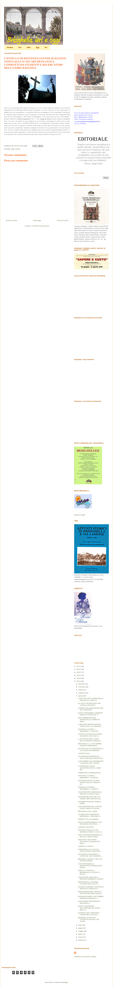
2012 (78, 681)
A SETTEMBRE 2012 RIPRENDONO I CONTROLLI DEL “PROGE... (90, 762)
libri (19, 47)
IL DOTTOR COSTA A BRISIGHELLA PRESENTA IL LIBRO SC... (90, 699)
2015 (78, 672)
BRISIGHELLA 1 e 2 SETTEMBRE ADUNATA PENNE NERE (89, 745)
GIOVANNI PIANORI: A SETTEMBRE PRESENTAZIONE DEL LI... (90, 897)
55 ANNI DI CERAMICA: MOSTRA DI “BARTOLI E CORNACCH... (90, 888)
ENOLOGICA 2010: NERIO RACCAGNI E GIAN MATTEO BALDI (89, 841)
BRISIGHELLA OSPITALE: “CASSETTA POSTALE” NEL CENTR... (88, 919)
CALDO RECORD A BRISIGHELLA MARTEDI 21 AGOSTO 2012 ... (90, 793)
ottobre (81, 690)
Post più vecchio (62, 220)
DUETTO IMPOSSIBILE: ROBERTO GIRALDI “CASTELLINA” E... (90, 714)
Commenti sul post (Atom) (40, 226)
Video (29, 47)
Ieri (46, 47)
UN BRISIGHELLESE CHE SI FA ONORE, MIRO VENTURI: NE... (90, 798)
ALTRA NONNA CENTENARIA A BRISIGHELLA (89, 902)
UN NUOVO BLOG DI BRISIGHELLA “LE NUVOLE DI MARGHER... (90, 749)
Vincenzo (10, 47)
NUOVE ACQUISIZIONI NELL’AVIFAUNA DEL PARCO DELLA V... (89, 908)
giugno (80, 928)
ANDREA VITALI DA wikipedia (88, 819)
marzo (80, 937)
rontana (17, 149)
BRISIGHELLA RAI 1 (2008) (87, 811)
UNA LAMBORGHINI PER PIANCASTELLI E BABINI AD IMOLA (89, 719)
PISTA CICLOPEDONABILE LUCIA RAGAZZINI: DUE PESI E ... (90, 823)
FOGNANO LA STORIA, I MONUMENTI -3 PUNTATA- (88, 730)
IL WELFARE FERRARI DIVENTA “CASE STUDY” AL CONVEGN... (90, 725)
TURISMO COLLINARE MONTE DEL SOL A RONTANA (90, 709)
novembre (82, 687)
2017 (78, 666)
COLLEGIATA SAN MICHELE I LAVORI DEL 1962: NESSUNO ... (90, 855)
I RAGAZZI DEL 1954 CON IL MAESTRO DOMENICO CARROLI (90, 878)
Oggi (37, 47)
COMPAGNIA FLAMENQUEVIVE (89, 773)
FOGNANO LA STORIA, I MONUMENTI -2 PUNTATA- (88, 777)
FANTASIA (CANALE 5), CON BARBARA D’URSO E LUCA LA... (90, 831)
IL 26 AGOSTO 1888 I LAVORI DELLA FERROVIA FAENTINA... (90, 740)
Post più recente (11, 220)
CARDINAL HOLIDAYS (86, 827)
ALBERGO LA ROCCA (85, 846)
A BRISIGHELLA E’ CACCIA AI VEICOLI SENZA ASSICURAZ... (90, 850)
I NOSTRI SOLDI (84, 753)
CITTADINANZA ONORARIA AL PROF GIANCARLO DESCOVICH (90, 757)
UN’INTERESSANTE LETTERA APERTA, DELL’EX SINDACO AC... (89, 782)
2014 (78, 675)
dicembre (81, 684)
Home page (37, 220)
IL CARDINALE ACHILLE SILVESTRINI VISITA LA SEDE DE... (89, 768)
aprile (80, 934)
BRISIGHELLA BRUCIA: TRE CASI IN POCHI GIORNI (90, 860)
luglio (80, 925)
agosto (80, 696)
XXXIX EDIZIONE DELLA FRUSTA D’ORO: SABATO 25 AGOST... (90, 807)
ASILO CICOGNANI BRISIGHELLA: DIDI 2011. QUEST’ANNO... (90, 836)
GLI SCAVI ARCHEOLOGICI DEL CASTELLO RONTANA (89, 704)
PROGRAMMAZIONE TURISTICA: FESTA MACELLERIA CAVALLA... (90, 892)
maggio (81, 931)
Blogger (65, 982)
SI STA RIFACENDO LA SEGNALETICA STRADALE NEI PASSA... (90, 865)
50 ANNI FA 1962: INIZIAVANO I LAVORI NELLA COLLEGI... (89, 914)
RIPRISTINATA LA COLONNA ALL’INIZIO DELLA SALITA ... (89, 883)
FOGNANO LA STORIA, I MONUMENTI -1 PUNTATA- (88, 788)
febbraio (81, 940)
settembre (82, 693)
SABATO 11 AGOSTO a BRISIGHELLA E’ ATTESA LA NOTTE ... (89, 872)
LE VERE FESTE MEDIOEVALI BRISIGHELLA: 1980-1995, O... (89, 815)
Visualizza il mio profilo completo (85, 957)
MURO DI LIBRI (79, 515)
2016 (78, 669)
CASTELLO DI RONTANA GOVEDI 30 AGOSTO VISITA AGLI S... (90, 735)
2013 (78, 678)
